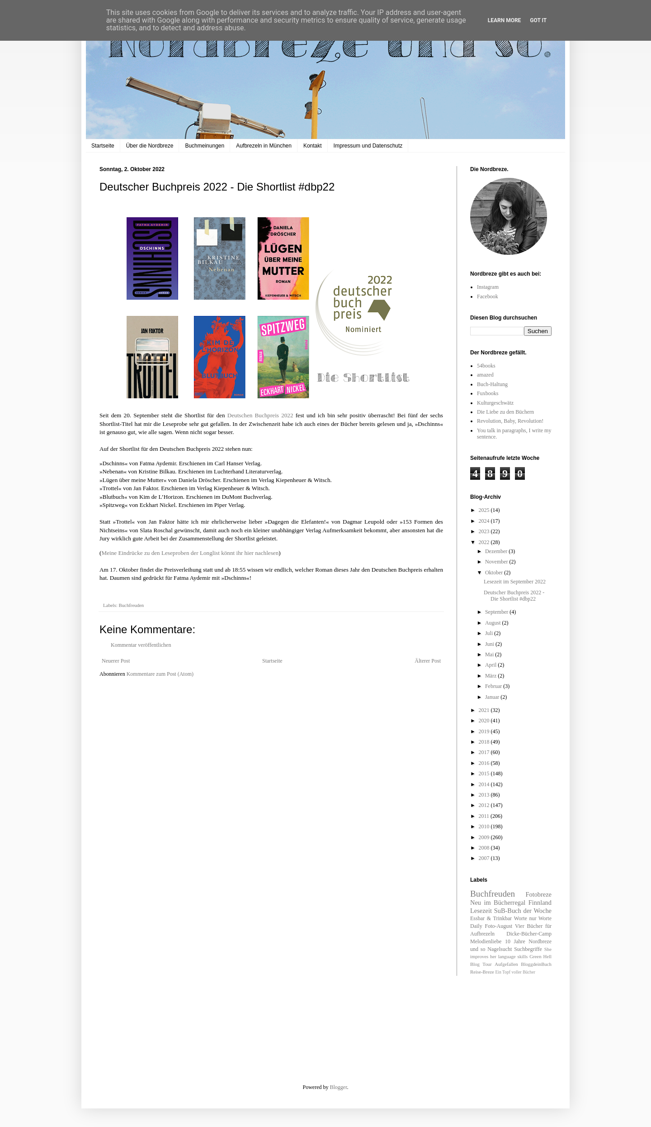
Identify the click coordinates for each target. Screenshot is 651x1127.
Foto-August (499, 926)
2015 (485, 773)
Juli (489, 633)
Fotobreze (538, 894)
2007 (485, 858)
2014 (485, 784)
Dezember (497, 551)
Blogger (338, 1087)
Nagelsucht (499, 949)
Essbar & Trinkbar (491, 918)
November (497, 562)
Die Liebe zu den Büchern (505, 412)
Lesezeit (481, 910)
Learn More (504, 20)
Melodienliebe (485, 941)
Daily (476, 926)
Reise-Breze (482, 971)
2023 (485, 531)
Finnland (540, 902)
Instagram (488, 287)
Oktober (494, 572)
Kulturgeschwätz (495, 403)
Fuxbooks (487, 393)
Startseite (102, 146)
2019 (485, 731)
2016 (485, 763)
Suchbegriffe (528, 949)
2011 (485, 816)
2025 (485, 510)
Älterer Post (428, 661)
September (497, 612)
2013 (485, 795)
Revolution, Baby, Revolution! (510, 421)
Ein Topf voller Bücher (515, 971)
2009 (485, 837)
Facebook (487, 296)
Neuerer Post (116, 661)
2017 (485, 752)
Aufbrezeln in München (264, 146)
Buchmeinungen (204, 146)
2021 (485, 710)
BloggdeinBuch (536, 964)
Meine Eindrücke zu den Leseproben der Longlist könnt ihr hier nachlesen (189, 552)
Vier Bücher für (533, 926)
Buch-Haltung (492, 384)
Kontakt (312, 146)
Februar (494, 686)
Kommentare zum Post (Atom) (160, 674)
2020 (485, 720)
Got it (538, 20)
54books (486, 366)
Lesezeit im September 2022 (515, 581)
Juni (490, 644)
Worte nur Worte (533, 918)
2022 (485, 542)
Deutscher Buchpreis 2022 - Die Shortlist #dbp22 (514, 595)
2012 (485, 805)
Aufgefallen (506, 964)
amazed (485, 375)
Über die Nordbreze (150, 146)
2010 (485, 826)
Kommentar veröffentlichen (141, 645)
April (491, 665)
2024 (485, 521)
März (491, 676)
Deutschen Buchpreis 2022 (260, 415)
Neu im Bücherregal (497, 902)
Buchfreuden (131, 605)
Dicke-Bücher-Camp (529, 934)
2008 (485, 848)
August (493, 623)
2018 (485, 742)
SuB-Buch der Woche (523, 910)
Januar (492, 697)
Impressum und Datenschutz (368, 146)
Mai (490, 654)
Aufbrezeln (482, 934)
